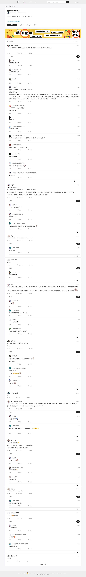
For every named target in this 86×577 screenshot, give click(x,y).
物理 (18, 2)
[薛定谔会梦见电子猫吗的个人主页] (14, 402)
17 (9, 240)
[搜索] (67, 2)
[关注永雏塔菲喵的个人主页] (13, 513)
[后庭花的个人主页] (11, 489)
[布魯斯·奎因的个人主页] (12, 260)
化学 (30, 2)
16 (9, 197)
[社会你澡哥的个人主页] (12, 556)
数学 (24, 2)
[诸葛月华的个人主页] (11, 440)
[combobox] (58, 2)
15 (9, 265)
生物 (36, 2)
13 (9, 348)
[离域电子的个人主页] (11, 341)
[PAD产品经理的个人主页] (12, 46)
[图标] (8, 21)
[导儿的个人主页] (10, 236)
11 (10, 65)
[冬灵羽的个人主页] (11, 185)
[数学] (6, 6)
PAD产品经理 (13, 13)
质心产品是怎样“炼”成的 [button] (14, 21)
